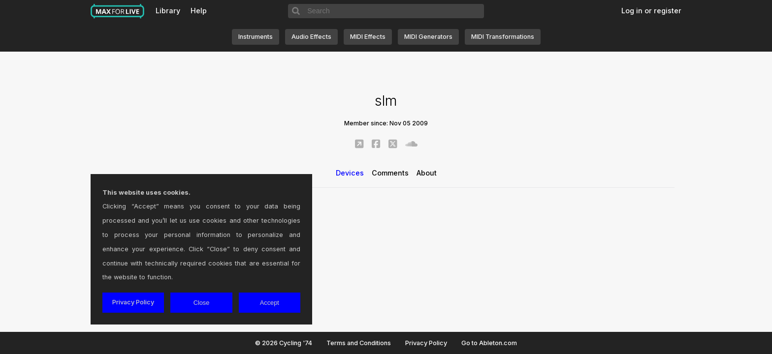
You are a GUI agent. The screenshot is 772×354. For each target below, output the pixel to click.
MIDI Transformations (502, 36)
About (427, 173)
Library (168, 10)
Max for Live (118, 11)
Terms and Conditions (358, 343)
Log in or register (651, 10)
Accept (269, 302)
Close (201, 302)
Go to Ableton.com (489, 343)
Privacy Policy (426, 343)
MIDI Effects (368, 36)
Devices (350, 173)
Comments (390, 173)
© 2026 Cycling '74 (283, 343)
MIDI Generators (428, 36)
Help (199, 10)
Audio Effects (311, 36)
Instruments (255, 36)
